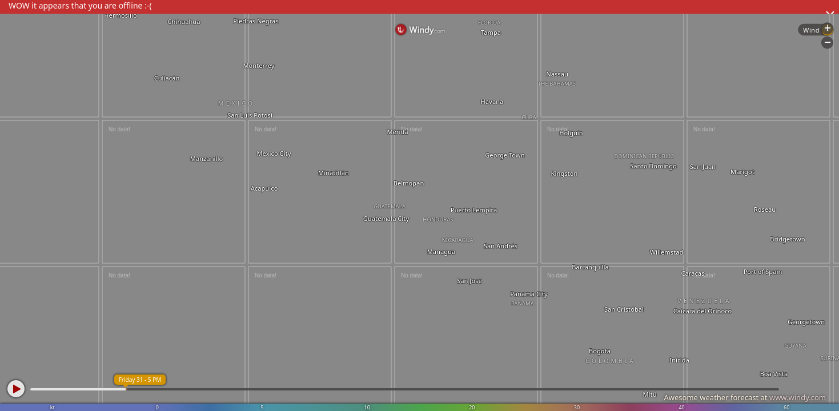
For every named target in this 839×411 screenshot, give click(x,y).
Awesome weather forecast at (745, 397)
